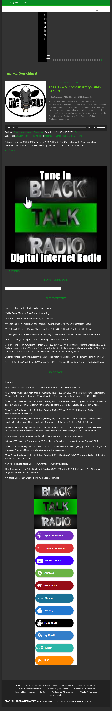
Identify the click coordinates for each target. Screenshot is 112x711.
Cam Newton (86, 101)
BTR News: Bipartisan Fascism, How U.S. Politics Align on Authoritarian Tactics (53, 323)
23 (101, 60)
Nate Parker (71, 110)
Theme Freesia (52, 701)
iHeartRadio (37, 135)
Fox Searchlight (96, 104)
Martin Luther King (85, 107)
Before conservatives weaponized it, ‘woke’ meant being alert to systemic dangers (55, 40)
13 (79, 60)
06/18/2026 (19, 50)
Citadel (58, 104)
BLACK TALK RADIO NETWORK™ (20, 701)
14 (82, 60)
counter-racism (79, 104)
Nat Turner (61, 110)
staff (8, 50)
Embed (78, 132)
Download (38, 132)
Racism (71, 113)
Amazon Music (22, 135)
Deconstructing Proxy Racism (58, 689)
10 (73, 60)
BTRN (17, 29)
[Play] (8, 127)
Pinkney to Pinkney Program (24, 692)
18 (90, 60)
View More (10, 58)
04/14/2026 (91, 50)
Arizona (77, 101)
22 (99, 60)
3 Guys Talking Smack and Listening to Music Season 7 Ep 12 (43, 339)
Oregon (92, 110)
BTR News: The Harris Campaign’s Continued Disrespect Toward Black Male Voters (60, 334)
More (79, 135)
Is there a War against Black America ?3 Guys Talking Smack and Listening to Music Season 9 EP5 (51, 441)
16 (86, 60)
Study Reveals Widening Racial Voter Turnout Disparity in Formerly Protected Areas (63, 356)
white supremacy (63, 119)
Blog (12, 29)
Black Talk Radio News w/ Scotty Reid (35, 318)
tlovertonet (10, 308)
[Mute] (95, 127)
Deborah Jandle (12, 356)
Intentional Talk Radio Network (84, 689)
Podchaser (49, 135)
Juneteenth (10, 382)
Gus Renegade (55, 97)
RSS (73, 135)
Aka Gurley (55, 101)
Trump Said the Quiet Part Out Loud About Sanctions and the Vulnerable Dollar (19, 40)
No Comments (12, 54)
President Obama (60, 113)
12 (77, 60)
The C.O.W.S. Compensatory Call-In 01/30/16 (75, 89)
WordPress (64, 701)
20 (95, 60)
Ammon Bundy (67, 101)
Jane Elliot (63, 107)
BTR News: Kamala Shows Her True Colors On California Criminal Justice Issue (53, 329)
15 (84, 60)
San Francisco (80, 113)
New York (80, 110)
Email (58, 135)
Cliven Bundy (67, 104)
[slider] (51, 127)
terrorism (59, 116)
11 (75, 60)
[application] (56, 128)
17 (88, 60)
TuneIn (66, 135)
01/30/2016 (70, 97)
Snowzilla (90, 113)
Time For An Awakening (38, 313)
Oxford (99, 110)
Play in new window (23, 132)
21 (97, 60)
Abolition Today (67, 685)
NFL (87, 110)
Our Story (43, 692)
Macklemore (72, 107)
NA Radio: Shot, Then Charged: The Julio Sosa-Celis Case (32, 477)
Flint (88, 104)
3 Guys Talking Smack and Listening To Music (41, 685)
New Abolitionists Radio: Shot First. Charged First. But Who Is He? (89, 40)
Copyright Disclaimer (55, 695)
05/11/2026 (55, 50)
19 (92, 60)
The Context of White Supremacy (65, 82)
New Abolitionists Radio (86, 685)
